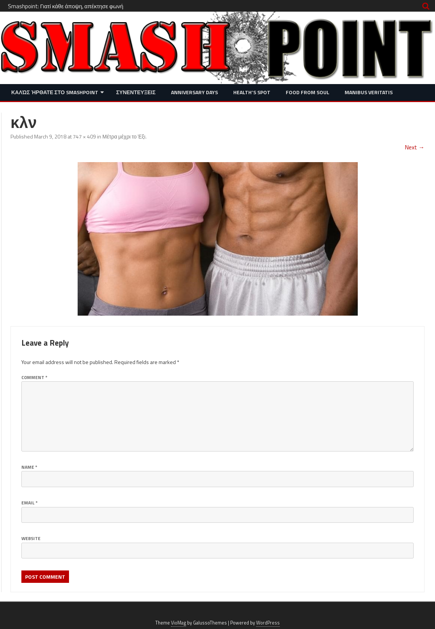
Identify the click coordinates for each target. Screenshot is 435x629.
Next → (414, 147)
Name (29, 467)
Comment (34, 377)
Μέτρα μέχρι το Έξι (124, 136)
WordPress (268, 622)
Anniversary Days (194, 92)
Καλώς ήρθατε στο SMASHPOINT (54, 92)
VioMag (178, 622)
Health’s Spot (251, 92)
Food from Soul (307, 92)
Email (29, 502)
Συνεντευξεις (136, 92)
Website (30, 538)
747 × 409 (84, 136)
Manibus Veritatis (369, 92)
